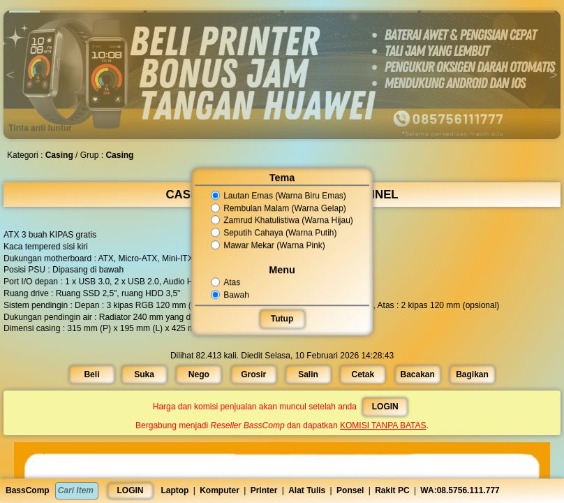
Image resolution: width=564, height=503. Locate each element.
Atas (226, 282)
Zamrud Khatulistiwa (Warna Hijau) (282, 221)
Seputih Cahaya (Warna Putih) (274, 233)
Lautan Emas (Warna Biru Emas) (278, 196)
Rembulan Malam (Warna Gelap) (278, 208)
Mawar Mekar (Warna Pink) (268, 245)
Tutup (282, 318)
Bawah (231, 295)
